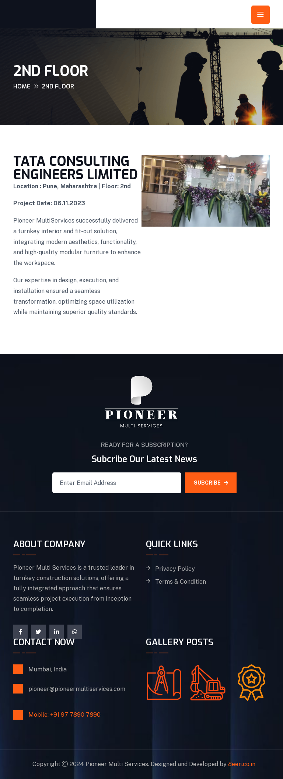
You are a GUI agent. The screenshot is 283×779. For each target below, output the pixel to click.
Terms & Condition (180, 582)
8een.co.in (241, 764)
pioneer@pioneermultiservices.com (76, 688)
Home (21, 86)
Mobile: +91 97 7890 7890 (64, 714)
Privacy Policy (175, 569)
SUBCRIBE (211, 483)
